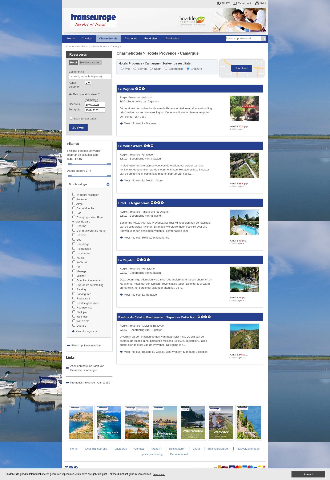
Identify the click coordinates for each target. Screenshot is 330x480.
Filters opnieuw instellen (86, 345)
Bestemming (76, 71)
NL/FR (226, 3)
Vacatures (121, 448)
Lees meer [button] (159, 474)
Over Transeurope (96, 448)
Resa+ (245, 3)
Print (263, 3)
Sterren (142, 68)
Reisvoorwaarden (218, 448)
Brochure (196, 68)
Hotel (73, 62)
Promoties (131, 38)
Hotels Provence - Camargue (107, 46)
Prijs (127, 68)
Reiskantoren (177, 448)
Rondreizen (151, 38)
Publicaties (172, 38)
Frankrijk (86, 46)
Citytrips (87, 38)
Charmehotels (108, 38)
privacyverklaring (152, 454)
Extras (197, 448)
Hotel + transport (90, 62)
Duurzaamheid (179, 454)
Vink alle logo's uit (86, 331)
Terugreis (74, 109)
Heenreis (74, 104)
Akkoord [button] (308, 474)
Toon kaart (242, 68)
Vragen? (156, 448)
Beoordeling (176, 68)
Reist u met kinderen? (86, 94)
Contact (139, 448)
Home (71, 38)
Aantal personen (74, 84)
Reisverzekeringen (248, 448)
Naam (157, 68)
